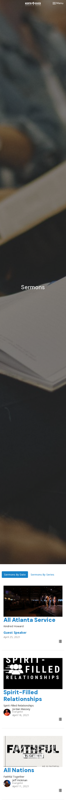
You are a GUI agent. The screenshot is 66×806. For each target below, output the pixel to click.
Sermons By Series (42, 574)
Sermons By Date (15, 574)
